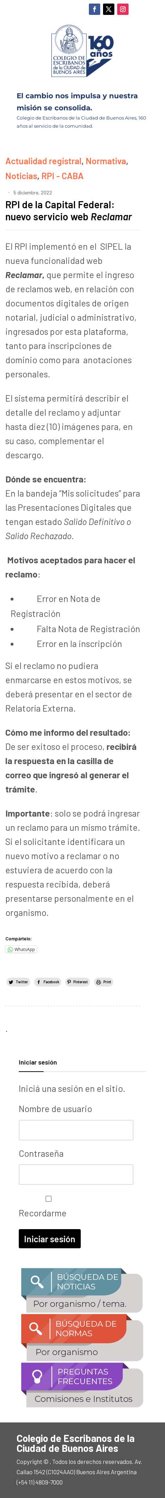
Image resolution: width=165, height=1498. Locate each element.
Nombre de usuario (55, 1108)
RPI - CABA (62, 175)
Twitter (22, 982)
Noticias (21, 175)
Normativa (106, 160)
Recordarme (47, 1207)
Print (107, 982)
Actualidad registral (43, 160)
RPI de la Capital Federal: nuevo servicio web (68, 210)
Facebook (51, 982)
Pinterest (80, 982)
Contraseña (41, 1153)
